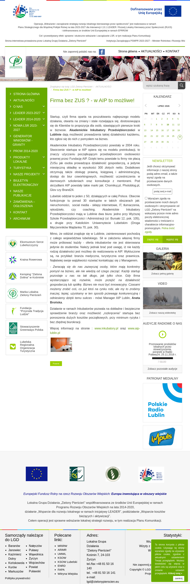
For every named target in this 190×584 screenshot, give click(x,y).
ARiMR (62, 549)
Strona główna (127, 51)
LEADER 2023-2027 (26, 113)
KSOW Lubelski (67, 561)
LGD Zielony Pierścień (81, 86)
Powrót (56, 363)
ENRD (62, 565)
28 (152, 142)
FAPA (61, 569)
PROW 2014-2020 (25, 151)
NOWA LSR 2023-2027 (25, 127)
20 (145, 136)
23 (162, 136)
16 (162, 130)
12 (179, 124)
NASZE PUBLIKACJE (22, 193)
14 (152, 130)
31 (168, 142)
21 (152, 136)
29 (145, 119)
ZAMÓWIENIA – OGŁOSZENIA (24, 204)
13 (145, 130)
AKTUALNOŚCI (151, 51)
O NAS (18, 106)
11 (173, 124)
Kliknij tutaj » (175, 573)
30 (152, 119)
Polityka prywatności (17, 578)
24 (168, 136)
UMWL (62, 553)
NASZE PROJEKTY (26, 174)
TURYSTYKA (22, 168)
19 (179, 130)
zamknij (179, 578)
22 (157, 136)
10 (168, 124)
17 (168, 130)
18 (173, 130)
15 (157, 130)
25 (173, 136)
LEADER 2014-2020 (26, 119)
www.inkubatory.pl (106, 328)
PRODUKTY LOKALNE (21, 159)
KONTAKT (172, 51)
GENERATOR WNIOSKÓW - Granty (22, 140)
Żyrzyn (33, 558)
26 (180, 137)
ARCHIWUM (21, 218)
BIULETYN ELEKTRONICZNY (25, 182)
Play (162, 334)
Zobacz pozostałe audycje (162, 368)
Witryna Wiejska (68, 573)
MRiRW (62, 545)
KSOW (62, 557)
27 (145, 142)
